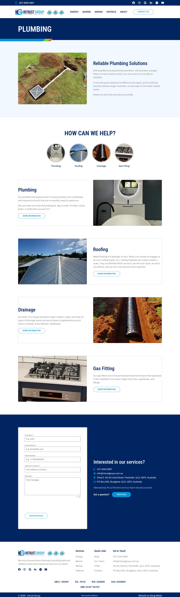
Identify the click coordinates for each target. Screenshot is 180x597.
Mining (99, 11)
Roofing (79, 166)
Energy (74, 11)
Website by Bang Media (150, 594)
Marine (86, 11)
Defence (111, 11)
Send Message (36, 515)
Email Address (30, 445)
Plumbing (56, 166)
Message (28, 475)
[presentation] (53, 505)
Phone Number (30, 455)
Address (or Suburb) (32, 465)
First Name (29, 434)
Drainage (101, 166)
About (124, 11)
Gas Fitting (124, 166)
